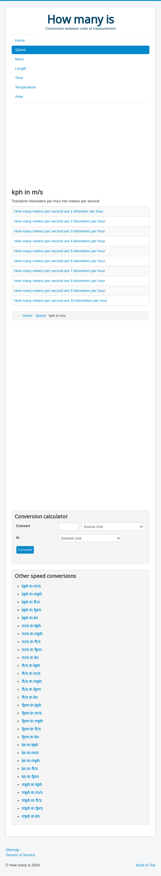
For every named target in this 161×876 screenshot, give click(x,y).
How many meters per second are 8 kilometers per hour (59, 281)
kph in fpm (31, 609)
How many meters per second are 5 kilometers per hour (59, 251)
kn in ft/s (30, 768)
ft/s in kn (30, 697)
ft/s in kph (31, 665)
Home (20, 40)
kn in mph (31, 760)
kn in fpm (30, 776)
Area (19, 96)
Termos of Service (20, 855)
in (18, 537)
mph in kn (31, 816)
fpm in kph (31, 705)
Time (19, 78)
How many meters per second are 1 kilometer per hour (58, 211)
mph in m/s (32, 792)
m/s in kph (31, 625)
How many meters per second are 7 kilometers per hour (59, 271)
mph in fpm (32, 808)
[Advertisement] (80, 145)
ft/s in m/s (31, 673)
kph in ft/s (31, 601)
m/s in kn (30, 657)
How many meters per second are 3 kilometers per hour (59, 231)
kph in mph (32, 594)
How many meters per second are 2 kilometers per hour (59, 221)
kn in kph (30, 744)
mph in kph (32, 784)
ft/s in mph (32, 681)
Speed (20, 50)
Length (20, 68)
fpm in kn (30, 736)
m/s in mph (32, 633)
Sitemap (12, 850)
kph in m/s (31, 586)
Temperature (25, 87)
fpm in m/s (32, 713)
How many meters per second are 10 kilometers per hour (60, 300)
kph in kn (30, 617)
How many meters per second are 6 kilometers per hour (59, 261)
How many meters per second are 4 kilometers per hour (59, 241)
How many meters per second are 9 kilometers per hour (59, 291)
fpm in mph (32, 721)
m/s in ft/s (31, 641)
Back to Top (145, 865)
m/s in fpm (32, 649)
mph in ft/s (32, 800)
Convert (23, 526)
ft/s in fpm (31, 689)
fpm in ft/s (31, 728)
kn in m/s (30, 752)
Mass (19, 59)
